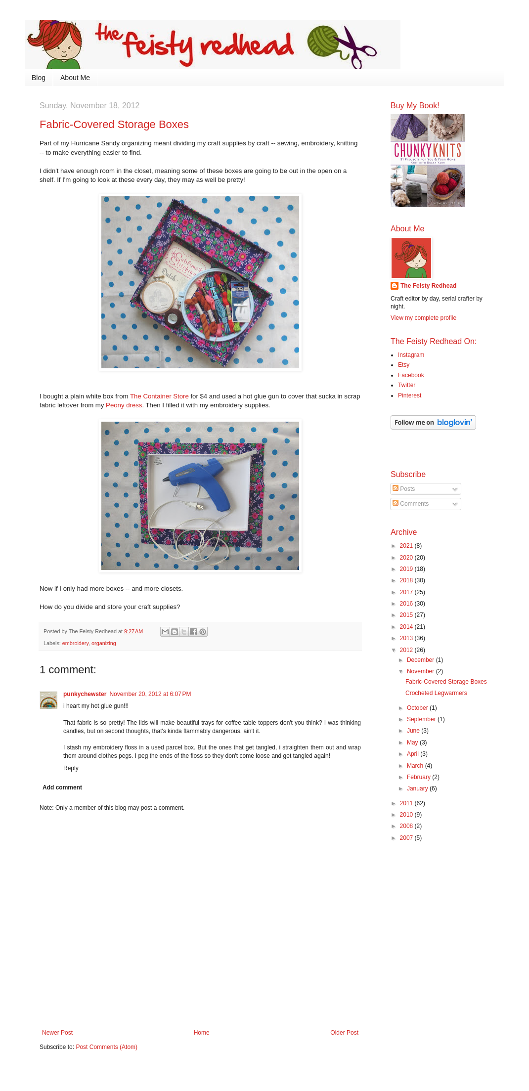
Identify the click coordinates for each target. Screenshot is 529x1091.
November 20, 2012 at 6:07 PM (150, 694)
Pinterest (409, 395)
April (413, 753)
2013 (407, 638)
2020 (407, 557)
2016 (407, 603)
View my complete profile (423, 317)
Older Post (344, 1032)
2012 (407, 650)
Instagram (411, 354)
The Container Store (159, 396)
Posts (404, 488)
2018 (407, 580)
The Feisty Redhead (428, 285)
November (421, 671)
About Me (75, 78)
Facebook (411, 375)
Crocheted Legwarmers (436, 693)
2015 (407, 614)
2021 (407, 545)
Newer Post (57, 1032)
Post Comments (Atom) (106, 1047)
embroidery (75, 643)
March (416, 765)
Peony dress (124, 405)
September (422, 719)
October (418, 707)
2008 (407, 826)
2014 (407, 626)
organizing (103, 643)
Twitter (406, 385)
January (418, 788)
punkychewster (84, 694)
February (419, 777)
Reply (71, 768)
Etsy (403, 364)
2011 (407, 803)
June (414, 730)
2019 (407, 569)
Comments (411, 503)
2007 (407, 837)
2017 (407, 592)
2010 (407, 814)
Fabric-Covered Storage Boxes (446, 681)
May (413, 742)
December (421, 659)
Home (202, 1032)
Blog (38, 78)
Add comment (62, 787)
